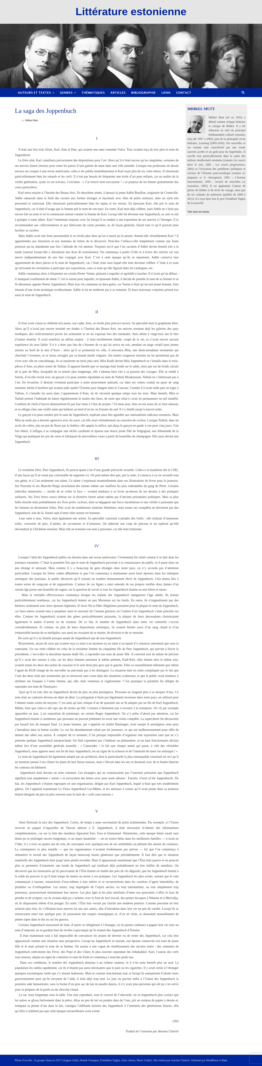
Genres (66, 93)
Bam (224, 1060)
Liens (166, 93)
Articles (117, 93)
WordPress (212, 1060)
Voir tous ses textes (198, 211)
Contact (183, 93)
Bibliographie (143, 93)
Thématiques (93, 93)
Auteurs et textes (34, 93)
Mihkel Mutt (31, 120)
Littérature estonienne (130, 11)
